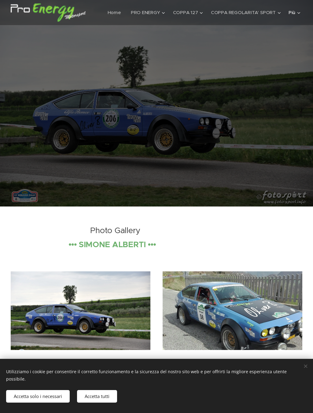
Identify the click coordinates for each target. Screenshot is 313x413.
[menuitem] (192, 12)
